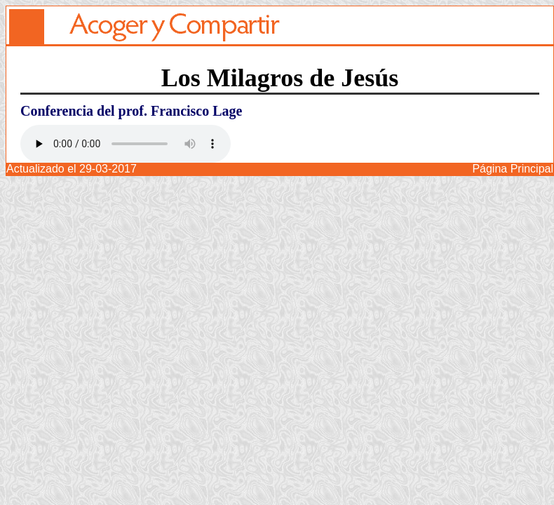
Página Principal (512, 169)
